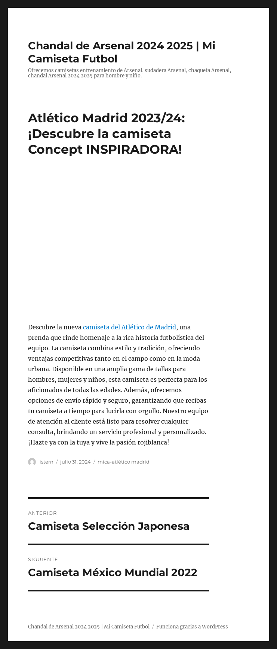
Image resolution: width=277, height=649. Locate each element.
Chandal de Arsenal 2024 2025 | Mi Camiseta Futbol (89, 627)
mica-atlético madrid (124, 462)
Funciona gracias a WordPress (192, 627)
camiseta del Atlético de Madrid (129, 327)
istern (46, 462)
